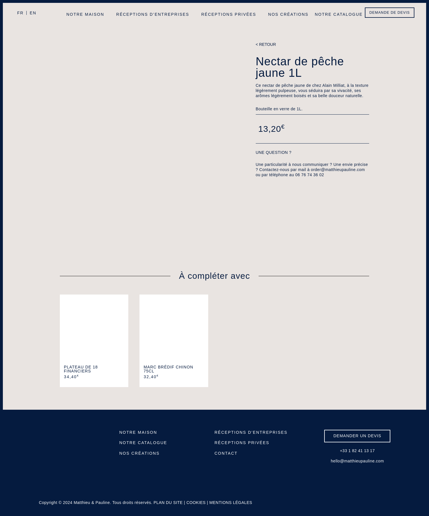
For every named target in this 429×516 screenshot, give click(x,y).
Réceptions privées (228, 14)
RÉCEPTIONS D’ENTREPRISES (251, 432)
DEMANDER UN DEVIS (357, 435)
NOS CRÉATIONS (139, 453)
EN (33, 13)
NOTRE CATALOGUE (143, 442)
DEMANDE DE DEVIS (389, 13)
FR (20, 13)
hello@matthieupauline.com (357, 461)
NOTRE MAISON (138, 432)
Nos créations (288, 14)
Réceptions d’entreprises (152, 14)
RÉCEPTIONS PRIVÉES (241, 442)
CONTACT (226, 453)
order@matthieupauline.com (338, 169)
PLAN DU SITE (168, 502)
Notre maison (85, 14)
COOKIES (196, 502)
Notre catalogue (339, 14)
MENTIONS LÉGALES (230, 502)
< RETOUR (266, 44)
